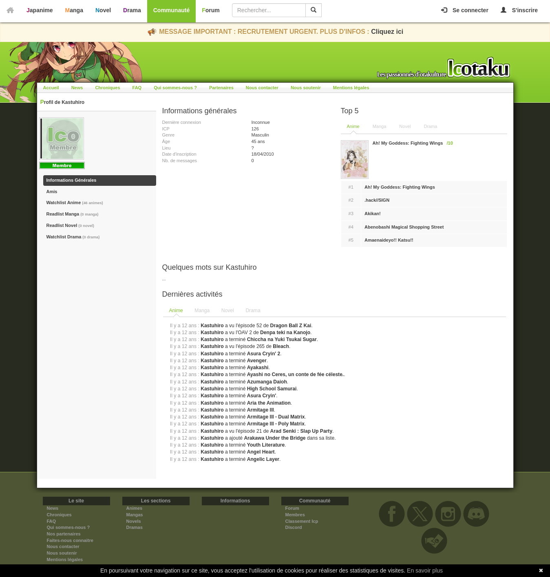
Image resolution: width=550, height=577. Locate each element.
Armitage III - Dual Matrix (276, 417)
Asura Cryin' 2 (264, 354)
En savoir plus (425, 570)
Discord (293, 527)
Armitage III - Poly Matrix (276, 424)
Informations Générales (71, 180)
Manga (74, 10)
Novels (133, 521)
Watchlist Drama (73, 236)
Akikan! (372, 213)
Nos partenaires (64, 533)
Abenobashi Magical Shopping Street (404, 227)
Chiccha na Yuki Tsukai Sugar (282, 339)
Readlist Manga (72, 213)
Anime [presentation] (176, 310)
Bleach (281, 346)
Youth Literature (266, 445)
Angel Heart (261, 452)
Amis (51, 191)
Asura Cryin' (261, 396)
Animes (134, 508)
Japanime (40, 10)
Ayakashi (258, 367)
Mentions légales (351, 87)
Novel (103, 10)
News (77, 87)
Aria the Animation (269, 403)
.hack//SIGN (376, 200)
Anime (353, 126)
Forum (211, 10)
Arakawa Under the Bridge (274, 438)
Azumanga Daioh (267, 382)
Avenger (257, 360)
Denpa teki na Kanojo (285, 332)
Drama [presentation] (252, 310)
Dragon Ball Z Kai (290, 325)
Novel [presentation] (227, 310)
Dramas (134, 527)
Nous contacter (262, 87)
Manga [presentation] (202, 310)
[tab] (176, 311)
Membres (295, 514)
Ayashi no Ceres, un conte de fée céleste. (295, 374)
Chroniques (107, 87)
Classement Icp (301, 521)
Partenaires (221, 87)
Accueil (51, 87)
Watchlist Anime (74, 202)
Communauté (171, 10)
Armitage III (260, 410)
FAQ (137, 87)
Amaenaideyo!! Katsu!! (388, 240)
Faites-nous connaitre (70, 540)
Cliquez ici (387, 31)
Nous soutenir (306, 87)
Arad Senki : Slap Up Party (301, 431)
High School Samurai (272, 389)
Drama (132, 10)
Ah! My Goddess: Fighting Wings (399, 187)
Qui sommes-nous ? (175, 87)
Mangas (134, 514)
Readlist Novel (70, 225)
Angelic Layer (263, 459)
